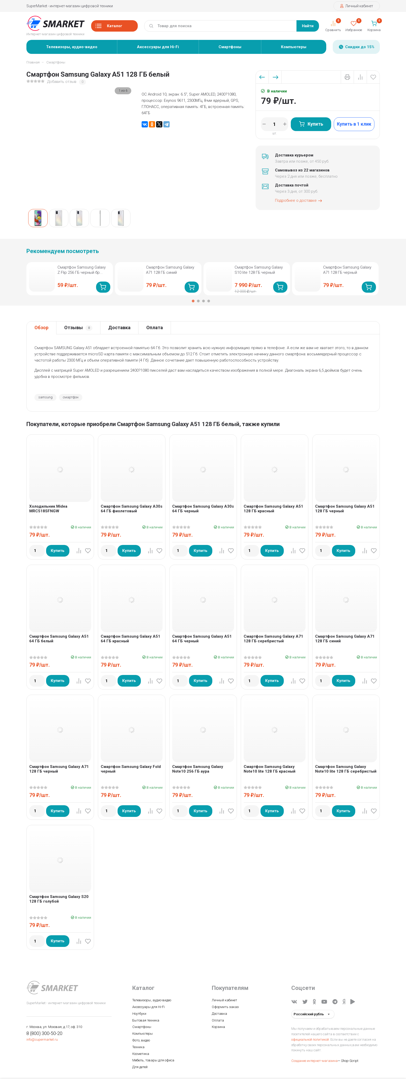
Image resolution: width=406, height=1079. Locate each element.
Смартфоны (230, 47)
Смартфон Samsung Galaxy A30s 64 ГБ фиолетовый (131, 508)
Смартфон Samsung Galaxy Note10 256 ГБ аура (197, 769)
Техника (138, 1047)
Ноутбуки (139, 1014)
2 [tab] (198, 301)
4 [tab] (208, 301)
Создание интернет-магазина (314, 1061)
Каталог (108, 27)
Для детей (140, 1067)
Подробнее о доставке (299, 200)
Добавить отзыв (61, 81)
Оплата (154, 327)
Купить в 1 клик (354, 124)
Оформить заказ (225, 1007)
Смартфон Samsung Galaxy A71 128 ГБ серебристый (273, 638)
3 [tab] (203, 301)
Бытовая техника (145, 1020)
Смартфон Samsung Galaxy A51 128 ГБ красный (273, 508)
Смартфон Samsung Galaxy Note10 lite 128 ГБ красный (269, 769)
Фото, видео (141, 1040)
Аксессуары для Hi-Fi (158, 47)
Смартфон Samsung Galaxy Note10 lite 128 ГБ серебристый (345, 769)
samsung (45, 397)
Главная (33, 62)
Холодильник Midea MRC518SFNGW (48, 508)
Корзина (218, 1027)
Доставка (119, 327)
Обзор (41, 327)
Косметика (140, 1054)
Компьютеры (293, 47)
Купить (311, 124)
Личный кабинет (356, 6)
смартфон (70, 397)
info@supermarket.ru (42, 1039)
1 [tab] (193, 301)
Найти (308, 26)
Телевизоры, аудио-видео (71, 47)
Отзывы (78, 328)
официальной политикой (310, 1039)
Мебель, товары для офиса (153, 1060)
